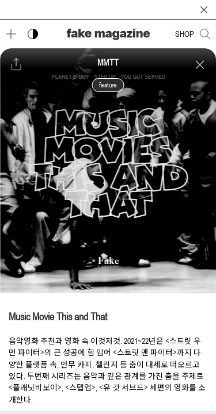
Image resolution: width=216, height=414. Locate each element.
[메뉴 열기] (11, 34)
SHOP (184, 34)
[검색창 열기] (205, 34)
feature (107, 85)
